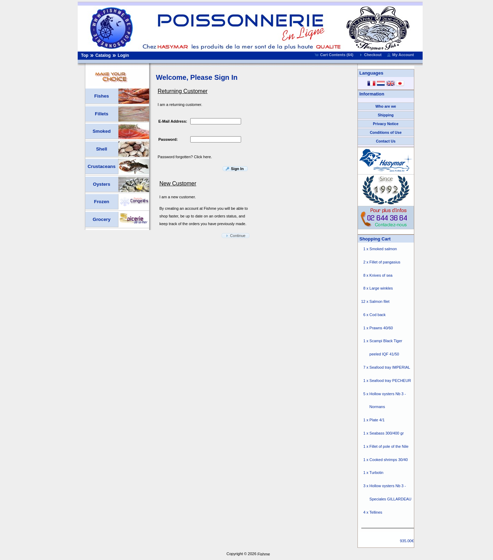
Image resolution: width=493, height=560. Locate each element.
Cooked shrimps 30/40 (388, 460)
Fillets (101, 113)
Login (123, 55)
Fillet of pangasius (384, 262)
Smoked (102, 131)
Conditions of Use (385, 132)
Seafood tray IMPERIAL (389, 367)
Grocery (101, 219)
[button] (334, 55)
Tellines (375, 512)
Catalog (103, 55)
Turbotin (376, 473)
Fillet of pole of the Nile (388, 446)
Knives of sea (380, 275)
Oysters (101, 184)
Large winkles (381, 288)
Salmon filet (379, 302)
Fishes (101, 96)
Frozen (101, 201)
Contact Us (385, 141)
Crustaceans (102, 166)
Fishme (263, 554)
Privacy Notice (385, 124)
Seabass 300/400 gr (386, 433)
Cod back (377, 315)
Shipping (386, 115)
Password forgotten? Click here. (185, 157)
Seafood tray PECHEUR (390, 380)
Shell (101, 149)
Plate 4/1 (376, 420)
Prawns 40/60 (381, 328)
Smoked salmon (383, 249)
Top (84, 55)
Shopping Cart (375, 238)
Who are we (385, 106)
